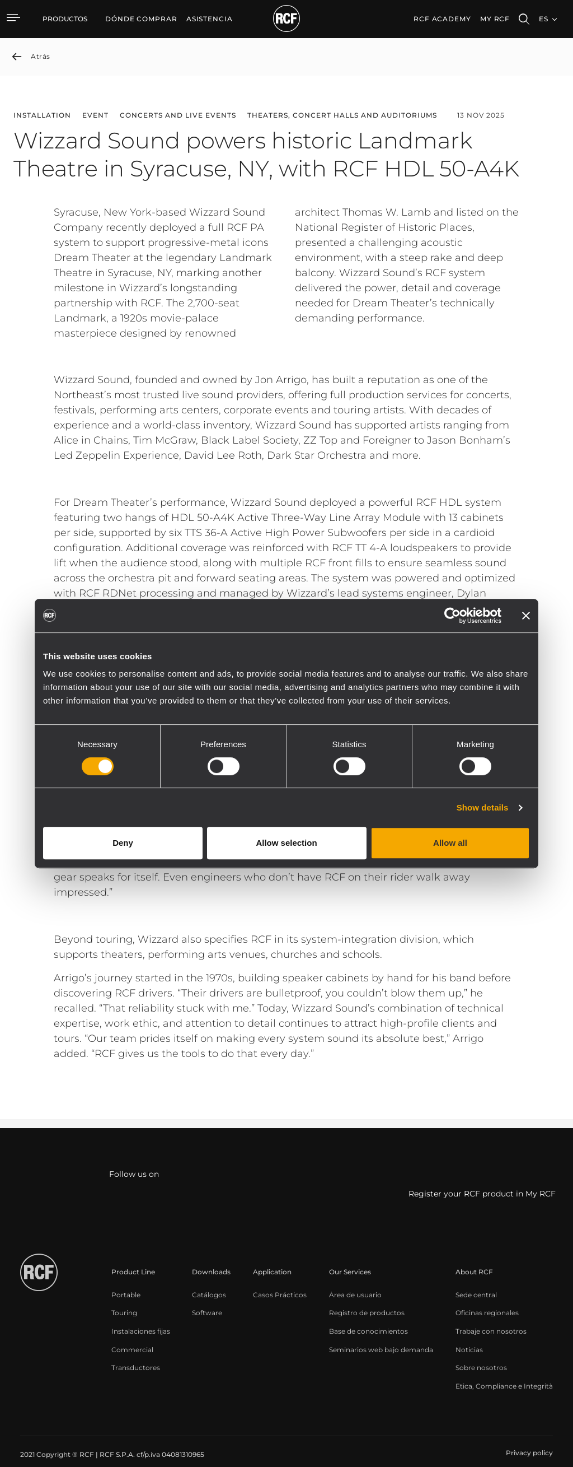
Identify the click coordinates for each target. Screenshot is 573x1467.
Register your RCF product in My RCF (482, 1194)
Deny (122, 842)
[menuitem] (141, 19)
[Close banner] (526, 616)
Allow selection (286, 842)
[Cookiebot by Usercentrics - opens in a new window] (452, 615)
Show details (483, 807)
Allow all (450, 842)
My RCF (495, 19)
